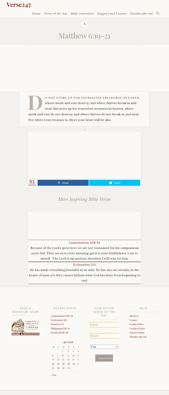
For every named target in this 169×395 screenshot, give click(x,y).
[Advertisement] (84, 68)
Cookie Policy (137, 324)
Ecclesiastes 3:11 (84, 264)
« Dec (53, 375)
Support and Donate (112, 13)
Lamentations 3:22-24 (84, 242)
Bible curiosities (82, 13)
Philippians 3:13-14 (60, 328)
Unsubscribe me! (141, 13)
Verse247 (19, 4)
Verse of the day (55, 13)
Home (36, 13)
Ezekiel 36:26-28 (59, 332)
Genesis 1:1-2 (57, 324)
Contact (133, 320)
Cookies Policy (137, 328)
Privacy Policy (137, 332)
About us (134, 316)
